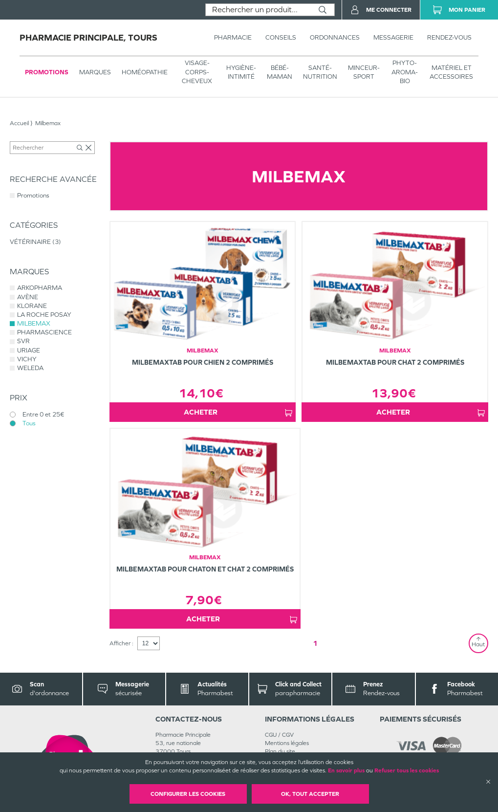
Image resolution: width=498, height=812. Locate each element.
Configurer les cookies (188, 793)
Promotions (46, 72)
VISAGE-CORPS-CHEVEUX (197, 71)
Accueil (19, 123)
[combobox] (258, 10)
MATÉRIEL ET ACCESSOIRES (451, 72)
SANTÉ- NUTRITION (320, 72)
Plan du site (280, 751)
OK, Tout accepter (310, 793)
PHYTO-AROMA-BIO (404, 71)
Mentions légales (287, 743)
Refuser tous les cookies (406, 770)
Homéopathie (145, 72)
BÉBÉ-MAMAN (279, 72)
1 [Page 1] (315, 643)
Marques (95, 72)
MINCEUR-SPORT (364, 72)
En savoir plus (346, 770)
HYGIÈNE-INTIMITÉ (241, 72)
